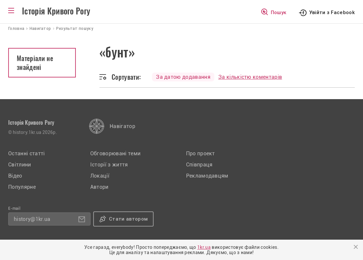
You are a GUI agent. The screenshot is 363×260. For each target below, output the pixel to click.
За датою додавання (183, 77)
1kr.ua (204, 247)
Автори (99, 187)
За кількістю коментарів (250, 77)
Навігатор (122, 126)
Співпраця (199, 165)
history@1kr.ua (32, 219)
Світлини (19, 165)
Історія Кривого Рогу (56, 11)
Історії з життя (109, 165)
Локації (99, 176)
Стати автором (128, 219)
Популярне (22, 187)
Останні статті (26, 153)
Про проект (200, 153)
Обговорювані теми (115, 153)
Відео (15, 176)
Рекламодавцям (207, 176)
